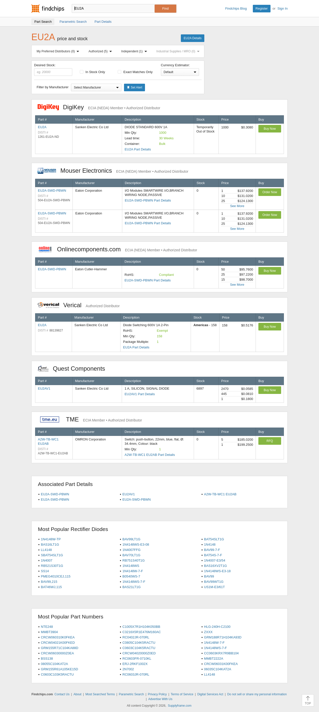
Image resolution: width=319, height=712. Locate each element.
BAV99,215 (49, 582)
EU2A (42, 127)
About (77, 694)
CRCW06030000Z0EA (57, 653)
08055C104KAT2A (54, 664)
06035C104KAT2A (217, 669)
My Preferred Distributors (59, 51)
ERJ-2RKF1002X (135, 664)
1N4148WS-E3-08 (135, 544)
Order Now (269, 192)
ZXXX (208, 632)
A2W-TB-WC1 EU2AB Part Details (150, 455)
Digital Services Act (210, 694)
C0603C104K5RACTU (138, 648)
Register (262, 8)
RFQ (269, 441)
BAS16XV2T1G (215, 566)
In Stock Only (92, 72)
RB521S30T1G (52, 566)
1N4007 (47, 560)
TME (90, 419)
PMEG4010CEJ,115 (55, 576)
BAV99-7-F (212, 550)
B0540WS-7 (131, 576)
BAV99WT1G (214, 582)
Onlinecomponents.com (117, 249)
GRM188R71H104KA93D (222, 637)
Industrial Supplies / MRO (179, 51)
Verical (79, 305)
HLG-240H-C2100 (217, 627)
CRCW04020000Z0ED (139, 653)
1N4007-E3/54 (214, 560)
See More (237, 206)
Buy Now (270, 128)
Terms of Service (182, 694)
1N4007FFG (131, 550)
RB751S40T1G (133, 560)
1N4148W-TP (51, 539)
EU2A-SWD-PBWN (52, 190)
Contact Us (62, 694)
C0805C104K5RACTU (138, 642)
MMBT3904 (49, 632)
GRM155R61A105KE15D (59, 669)
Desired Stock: (53, 69)
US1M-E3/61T (214, 587)
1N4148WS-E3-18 (217, 571)
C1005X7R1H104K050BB (141, 627)
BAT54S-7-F (213, 555)
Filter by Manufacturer (52, 87)
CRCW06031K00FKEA (221, 664)
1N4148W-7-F (132, 571)
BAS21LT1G (131, 587)
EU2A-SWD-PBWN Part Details (148, 200)
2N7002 (128, 669)
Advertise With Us (160, 699)
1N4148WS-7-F (133, 582)
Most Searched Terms (100, 694)
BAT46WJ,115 (51, 587)
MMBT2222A (213, 658)
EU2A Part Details (138, 149)
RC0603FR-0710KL (136, 658)
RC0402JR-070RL (135, 637)
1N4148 (210, 544)
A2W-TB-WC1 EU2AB (220, 494)
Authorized (101, 51)
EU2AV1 (44, 388)
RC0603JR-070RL (135, 674)
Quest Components (74, 368)
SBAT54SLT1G (52, 555)
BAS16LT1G (50, 544)
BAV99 (209, 576)
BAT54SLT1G (214, 539)
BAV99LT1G (131, 539)
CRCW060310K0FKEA (58, 637)
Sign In (283, 8)
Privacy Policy (157, 694)
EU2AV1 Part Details (140, 394)
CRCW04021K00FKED (58, 642)
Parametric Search (131, 694)
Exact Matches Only (135, 72)
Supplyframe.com (179, 705)
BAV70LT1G (131, 555)
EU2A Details (193, 38)
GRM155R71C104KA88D (59, 648)
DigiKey (99, 107)
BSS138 (47, 658)
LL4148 (46, 550)
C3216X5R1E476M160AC (141, 632)
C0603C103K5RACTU (57, 674)
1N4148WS (130, 566)
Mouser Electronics (113, 170)
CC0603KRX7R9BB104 (221, 653)
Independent (135, 51)
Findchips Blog (236, 8)
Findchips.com (47, 8)
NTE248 (47, 627)
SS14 (45, 571)
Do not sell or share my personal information (257, 694)
